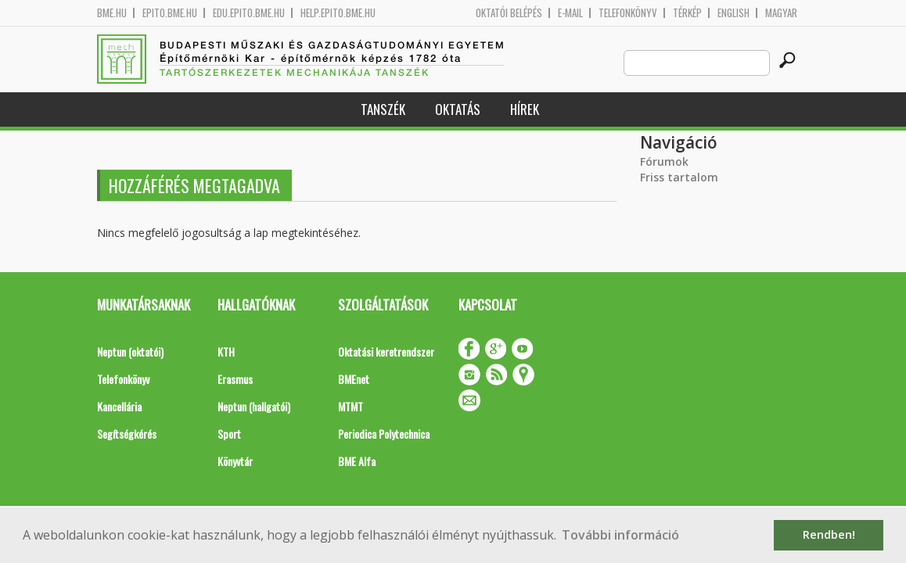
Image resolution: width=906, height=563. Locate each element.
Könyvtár (235, 461)
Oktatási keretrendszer (386, 351)
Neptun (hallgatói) (254, 406)
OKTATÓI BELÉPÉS (509, 13)
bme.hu (112, 13)
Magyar (781, 13)
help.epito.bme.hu (338, 13)
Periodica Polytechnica (384, 433)
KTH (226, 351)
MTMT (350, 406)
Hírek (524, 109)
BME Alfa (357, 461)
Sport (229, 433)
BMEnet (353, 379)
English (733, 13)
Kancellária (119, 406)
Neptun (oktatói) (130, 351)
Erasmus (235, 379)
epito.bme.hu (169, 13)
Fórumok (664, 161)
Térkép (687, 13)
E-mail (570, 13)
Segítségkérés (126, 433)
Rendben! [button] (829, 534)
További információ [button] (620, 534)
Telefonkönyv (628, 13)
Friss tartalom (679, 177)
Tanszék (383, 109)
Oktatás (457, 109)
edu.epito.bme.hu (249, 13)
